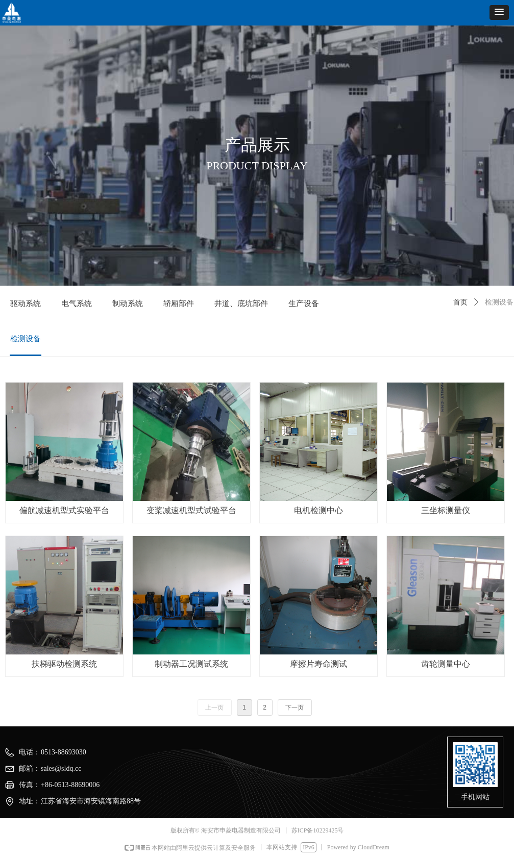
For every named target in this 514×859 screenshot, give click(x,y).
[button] (499, 12)
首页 (460, 302)
